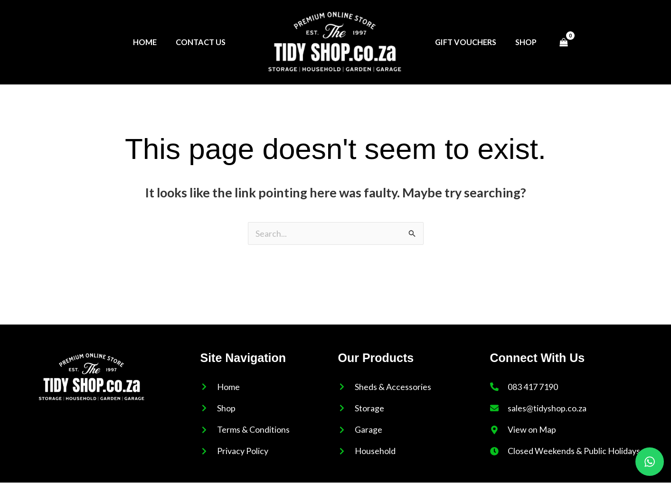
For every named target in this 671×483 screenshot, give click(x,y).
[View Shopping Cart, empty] (564, 42)
